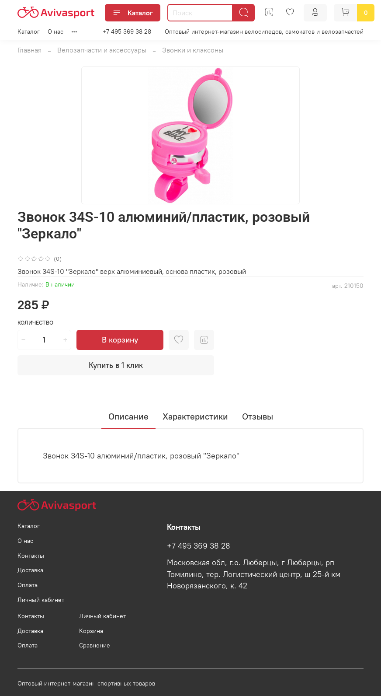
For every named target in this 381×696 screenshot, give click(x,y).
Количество (35, 322)
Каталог (132, 12)
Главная (29, 49)
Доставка (30, 570)
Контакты (30, 556)
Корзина (91, 631)
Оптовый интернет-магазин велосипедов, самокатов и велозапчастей (264, 31)
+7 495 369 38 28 (127, 31)
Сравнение (94, 645)
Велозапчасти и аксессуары (101, 49)
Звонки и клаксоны (192, 49)
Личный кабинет (40, 600)
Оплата (27, 585)
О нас (55, 31)
